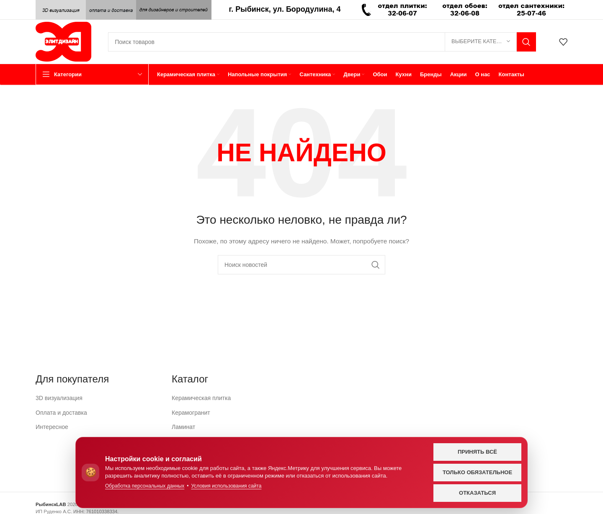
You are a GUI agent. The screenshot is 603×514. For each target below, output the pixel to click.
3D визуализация (59, 398)
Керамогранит (191, 412)
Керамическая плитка (201, 398)
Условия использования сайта (226, 486)
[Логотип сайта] (63, 41)
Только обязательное (477, 472)
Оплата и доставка (61, 412)
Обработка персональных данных (144, 486)
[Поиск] (322, 42)
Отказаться (477, 493)
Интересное (52, 427)
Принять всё (477, 452)
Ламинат (183, 427)
